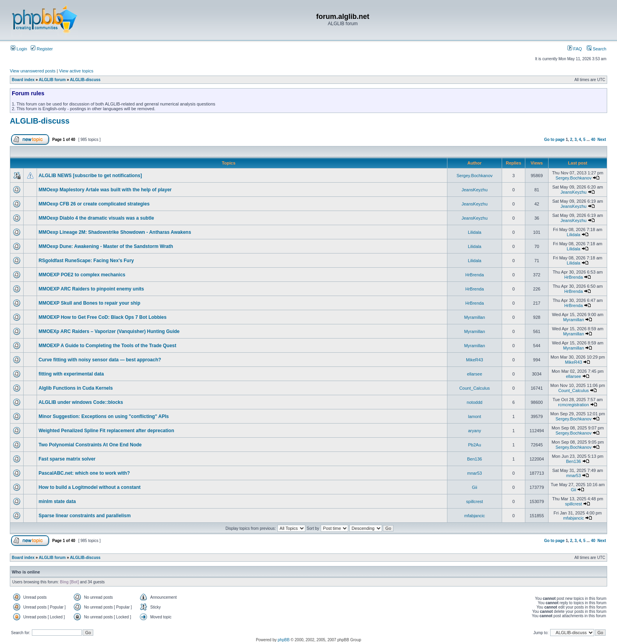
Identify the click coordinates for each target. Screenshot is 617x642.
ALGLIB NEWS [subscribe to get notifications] (90, 175)
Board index (23, 80)
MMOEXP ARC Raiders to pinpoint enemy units (91, 289)
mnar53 (474, 473)
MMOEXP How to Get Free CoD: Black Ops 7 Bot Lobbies (102, 317)
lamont (474, 416)
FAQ (574, 48)
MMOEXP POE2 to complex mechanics (82, 275)
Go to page (554, 139)
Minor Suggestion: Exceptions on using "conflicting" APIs (104, 416)
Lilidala (474, 232)
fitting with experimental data (71, 374)
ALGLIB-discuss (85, 80)
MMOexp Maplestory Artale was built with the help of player (105, 189)
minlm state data (57, 501)
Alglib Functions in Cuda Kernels (76, 388)
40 (593, 139)
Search (596, 48)
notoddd (474, 402)
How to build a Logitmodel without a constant (89, 487)
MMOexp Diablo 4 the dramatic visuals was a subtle (96, 218)
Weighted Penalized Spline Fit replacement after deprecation (106, 430)
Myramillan (474, 317)
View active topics (76, 70)
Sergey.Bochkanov (474, 175)
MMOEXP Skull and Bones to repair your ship (89, 303)
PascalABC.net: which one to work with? (84, 473)
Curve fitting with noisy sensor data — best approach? (100, 360)
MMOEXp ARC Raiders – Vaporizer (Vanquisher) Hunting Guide (109, 331)
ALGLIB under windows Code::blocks (81, 402)
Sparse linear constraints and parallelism (85, 515)
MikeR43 (474, 359)
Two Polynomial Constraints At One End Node (90, 445)
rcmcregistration (573, 404)
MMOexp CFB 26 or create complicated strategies (94, 204)
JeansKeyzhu (475, 189)
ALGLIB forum (52, 80)
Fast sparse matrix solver (67, 459)
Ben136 (474, 459)
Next (601, 139)
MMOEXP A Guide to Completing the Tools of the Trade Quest (107, 345)
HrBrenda (474, 274)
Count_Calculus (474, 388)
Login (19, 48)
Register (42, 48)
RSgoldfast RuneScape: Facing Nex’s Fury (86, 260)
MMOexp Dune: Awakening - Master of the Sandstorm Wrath (106, 246)
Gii (474, 487)
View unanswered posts (32, 70)
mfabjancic (474, 515)
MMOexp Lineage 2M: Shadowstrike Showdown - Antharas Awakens (115, 232)
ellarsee (474, 374)
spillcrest (474, 501)
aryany (474, 430)
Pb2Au (474, 444)
